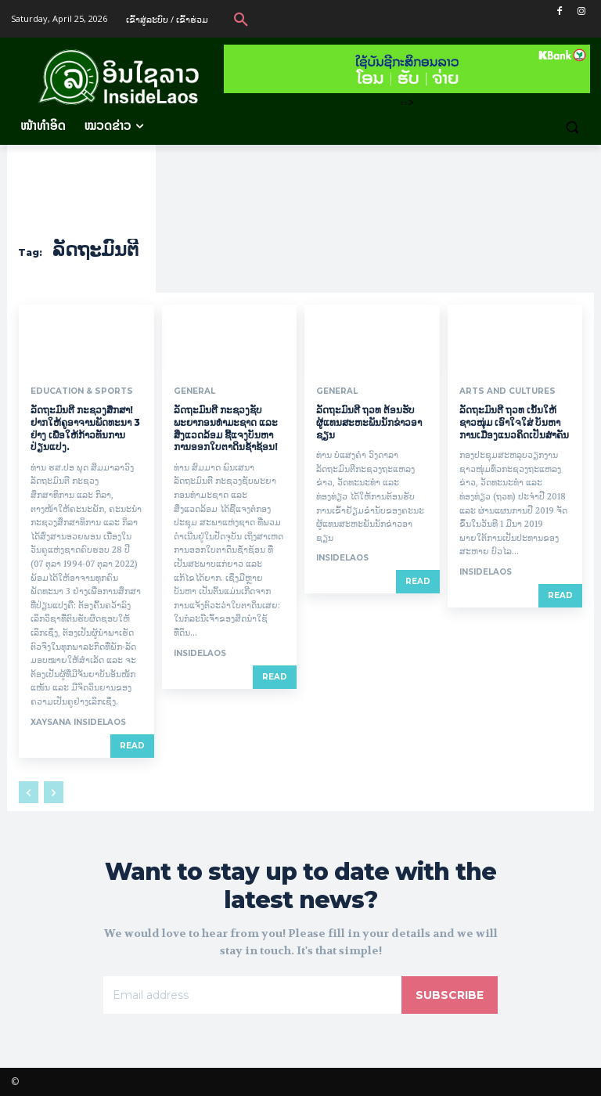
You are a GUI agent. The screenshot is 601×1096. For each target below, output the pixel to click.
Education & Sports (81, 391)
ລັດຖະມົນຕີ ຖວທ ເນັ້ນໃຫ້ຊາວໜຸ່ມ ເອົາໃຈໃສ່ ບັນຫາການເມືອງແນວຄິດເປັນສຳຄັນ (514, 422)
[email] (252, 994)
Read (132, 746)
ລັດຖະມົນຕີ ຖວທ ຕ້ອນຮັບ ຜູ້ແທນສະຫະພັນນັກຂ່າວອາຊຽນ (369, 422)
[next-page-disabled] (53, 792)
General (194, 391)
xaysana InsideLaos (78, 722)
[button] (241, 19)
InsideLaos (200, 653)
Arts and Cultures (506, 391)
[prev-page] (28, 792)
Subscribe (450, 994)
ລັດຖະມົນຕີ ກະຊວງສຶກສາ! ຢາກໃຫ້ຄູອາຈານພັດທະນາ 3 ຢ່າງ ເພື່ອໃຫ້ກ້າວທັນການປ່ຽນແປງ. (85, 428)
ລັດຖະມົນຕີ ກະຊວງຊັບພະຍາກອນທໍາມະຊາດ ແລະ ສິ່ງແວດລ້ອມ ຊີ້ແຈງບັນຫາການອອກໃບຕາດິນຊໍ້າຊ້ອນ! (226, 428)
